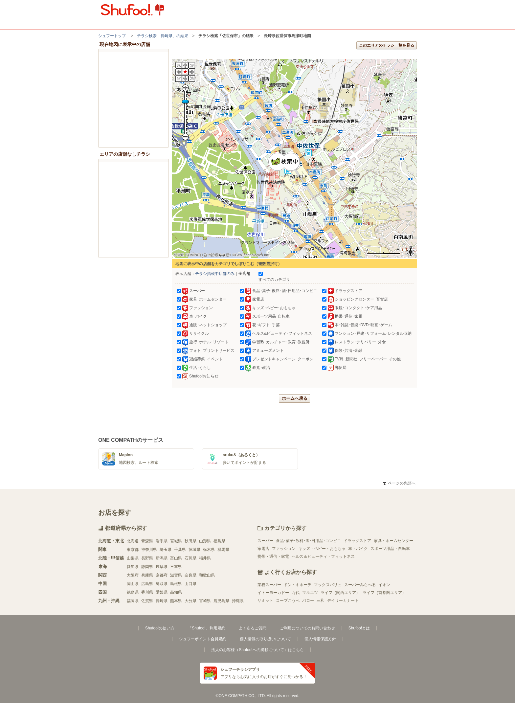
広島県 (147, 583)
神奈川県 (149, 549)
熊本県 (176, 601)
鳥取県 (162, 583)
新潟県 (162, 558)
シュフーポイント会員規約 (202, 639)
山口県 (190, 583)
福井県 (205, 558)
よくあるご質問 (252, 628)
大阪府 (133, 575)
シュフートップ (112, 36)
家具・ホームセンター (393, 540)
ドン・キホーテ (297, 584)
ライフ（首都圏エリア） (384, 592)
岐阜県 (162, 566)
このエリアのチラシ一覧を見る (386, 45)
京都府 (162, 575)
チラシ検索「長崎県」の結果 (162, 36)
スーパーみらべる (360, 584)
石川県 (190, 558)
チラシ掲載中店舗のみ (215, 273)
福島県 (219, 541)
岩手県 (162, 541)
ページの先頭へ (399, 483)
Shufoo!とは (359, 628)
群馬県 (223, 549)
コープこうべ (288, 600)
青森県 (147, 541)
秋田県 (190, 541)
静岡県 (147, 566)
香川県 (147, 592)
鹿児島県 (221, 601)
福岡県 (133, 601)
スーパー (265, 540)
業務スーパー (269, 584)
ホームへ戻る (294, 398)
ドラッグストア (357, 540)
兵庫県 (147, 575)
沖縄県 (238, 601)
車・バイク (358, 548)
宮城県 (176, 541)
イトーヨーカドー (273, 592)
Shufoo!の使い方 (159, 628)
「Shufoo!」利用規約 (206, 628)
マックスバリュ (328, 584)
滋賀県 (176, 575)
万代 (296, 592)
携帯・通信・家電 (273, 556)
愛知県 (133, 566)
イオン (384, 584)
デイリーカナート (343, 600)
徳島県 (133, 592)
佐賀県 (147, 601)
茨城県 (194, 549)
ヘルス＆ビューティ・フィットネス (323, 556)
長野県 (147, 558)
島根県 (176, 583)
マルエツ (310, 592)
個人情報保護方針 (320, 639)
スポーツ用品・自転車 (390, 548)
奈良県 (190, 575)
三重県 (176, 566)
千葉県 (180, 549)
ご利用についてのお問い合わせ (307, 628)
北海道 (133, 541)
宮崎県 (205, 601)
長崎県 (162, 601)
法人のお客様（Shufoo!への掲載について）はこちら (257, 649)
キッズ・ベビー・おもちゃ (322, 548)
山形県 (205, 541)
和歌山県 (207, 575)
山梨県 (133, 558)
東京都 (133, 549)
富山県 (176, 558)
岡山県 (133, 583)
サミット (265, 600)
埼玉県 (165, 549)
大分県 (190, 601)
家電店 (263, 548)
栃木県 (209, 549)
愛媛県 (162, 592)
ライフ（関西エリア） (340, 592)
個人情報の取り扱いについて (265, 639)
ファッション (284, 548)
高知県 (176, 592)
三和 (321, 600)
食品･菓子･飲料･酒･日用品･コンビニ (308, 540)
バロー (308, 600)
